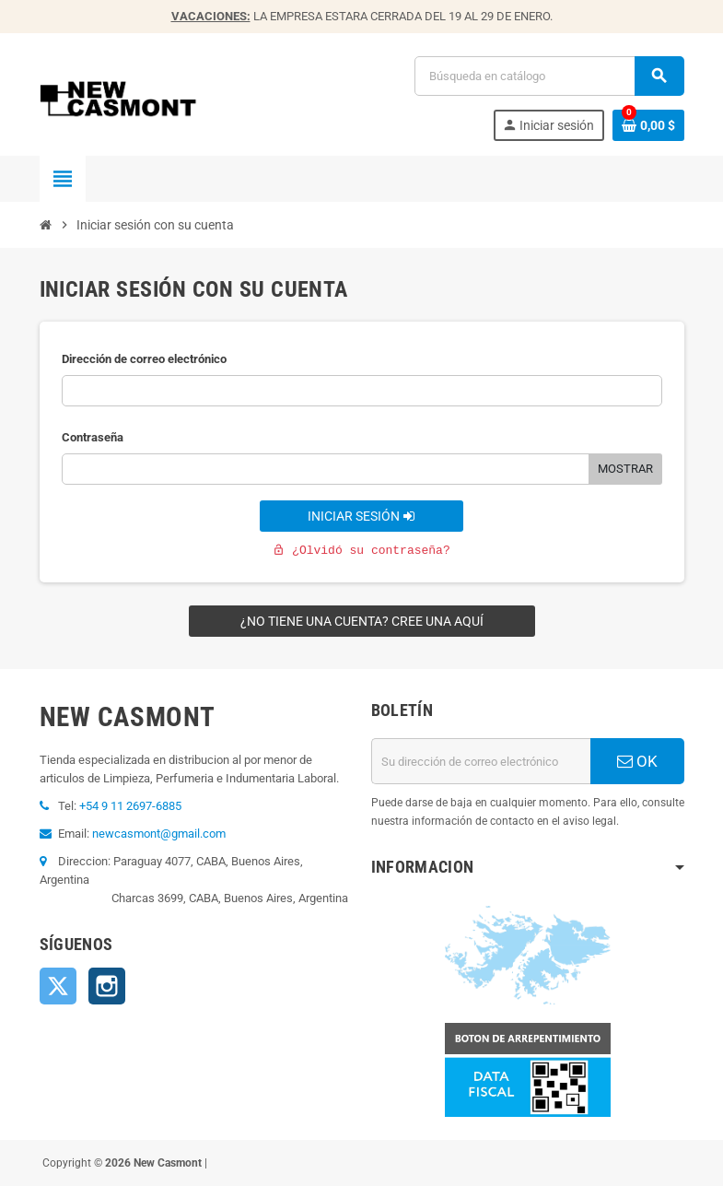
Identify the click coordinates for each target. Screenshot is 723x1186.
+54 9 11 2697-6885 (130, 806)
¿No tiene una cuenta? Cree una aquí (362, 621)
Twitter (58, 986)
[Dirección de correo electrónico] (480, 761)
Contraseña (92, 437)
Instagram (106, 986)
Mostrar (625, 469)
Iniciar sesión (361, 516)
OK (637, 761)
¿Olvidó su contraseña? (361, 551)
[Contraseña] (325, 469)
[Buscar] (548, 76)
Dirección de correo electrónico (144, 359)
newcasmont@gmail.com (159, 833)
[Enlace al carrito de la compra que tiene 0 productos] (648, 125)
